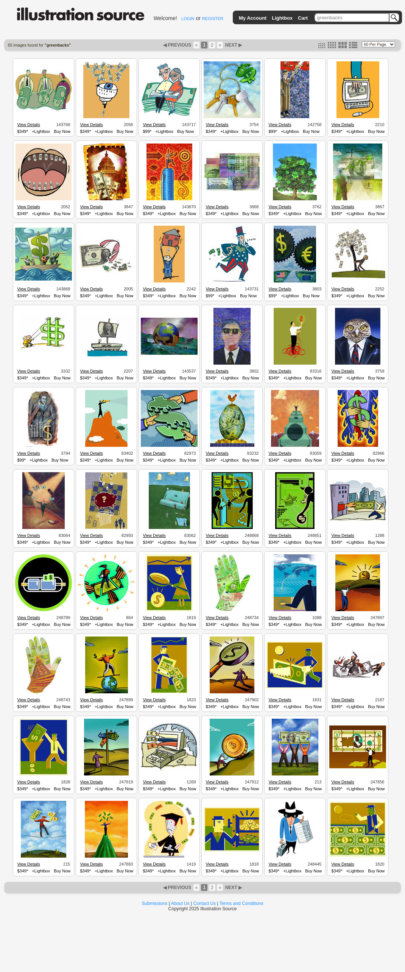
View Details (28, 124)
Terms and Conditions (241, 903)
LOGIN (187, 18)
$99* (147, 131)
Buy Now (62, 131)
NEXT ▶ (233, 45)
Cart (303, 18)
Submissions (154, 903)
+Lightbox (41, 131)
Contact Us (204, 903)
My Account (252, 18)
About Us (180, 903)
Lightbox (282, 18)
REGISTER (212, 18)
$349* (22, 131)
